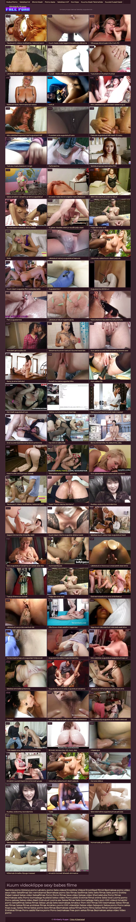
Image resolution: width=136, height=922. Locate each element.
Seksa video (26, 900)
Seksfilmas (23, 892)
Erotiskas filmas (13, 910)
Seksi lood (107, 897)
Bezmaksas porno (55, 892)
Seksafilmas (39, 895)
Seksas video (85, 895)
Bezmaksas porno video (117, 890)
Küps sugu (10, 908)
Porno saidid (28, 910)
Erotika (122, 892)
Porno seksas (12, 900)
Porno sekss (123, 905)
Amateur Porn (78, 903)
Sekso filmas (122, 903)
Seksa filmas (68, 900)
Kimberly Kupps (17, 6)
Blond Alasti (37, 2)
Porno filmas (59, 895)
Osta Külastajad (77, 919)
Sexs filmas (50, 908)
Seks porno (112, 892)
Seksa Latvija (46, 903)
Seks (90, 892)
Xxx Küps (75, 2)
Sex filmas (71, 892)
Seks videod (60, 890)
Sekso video (58, 897)
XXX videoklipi (71, 905)
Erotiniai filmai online (90, 897)
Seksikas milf (63, 2)
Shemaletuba (100, 895)
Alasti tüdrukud (41, 900)
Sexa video (72, 895)
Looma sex (56, 900)
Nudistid (47, 897)
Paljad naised (12, 895)
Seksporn (98, 905)
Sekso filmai (23, 908)
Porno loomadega (32, 897)
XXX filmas (92, 903)
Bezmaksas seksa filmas (69, 908)
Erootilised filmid (95, 890)
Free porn (75, 910)
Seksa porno (110, 905)
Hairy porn (99, 900)
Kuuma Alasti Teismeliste (92, 2)
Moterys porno (29, 890)
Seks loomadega (84, 900)
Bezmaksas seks (13, 897)
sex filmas (10, 905)
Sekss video (26, 895)
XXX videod (111, 900)
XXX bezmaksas (106, 903)
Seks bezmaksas (61, 903)
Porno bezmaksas (60, 910)
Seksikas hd (25, 2)
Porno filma (88, 908)
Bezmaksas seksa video (106, 910)
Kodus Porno (11, 2)
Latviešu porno (45, 890)
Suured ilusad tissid (113, 2)
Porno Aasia (50, 2)
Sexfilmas (82, 892)
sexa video (10, 892)
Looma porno (120, 897)
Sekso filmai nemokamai (108, 908)
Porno (49, 895)
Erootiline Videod (76, 890)
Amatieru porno (55, 905)
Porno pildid (71, 897)
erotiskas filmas (38, 905)
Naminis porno (13, 890)
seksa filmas (86, 910)
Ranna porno (43, 910)
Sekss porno (37, 908)
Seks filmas (100, 892)
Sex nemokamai (37, 892)
